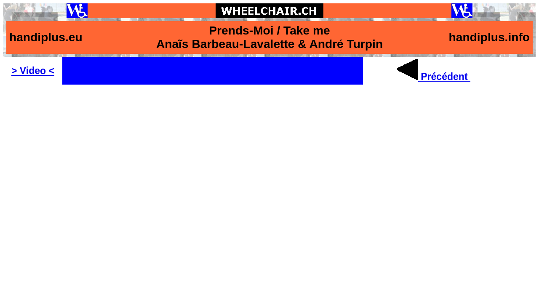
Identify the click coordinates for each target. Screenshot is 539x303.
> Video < (32, 70)
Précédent (433, 76)
